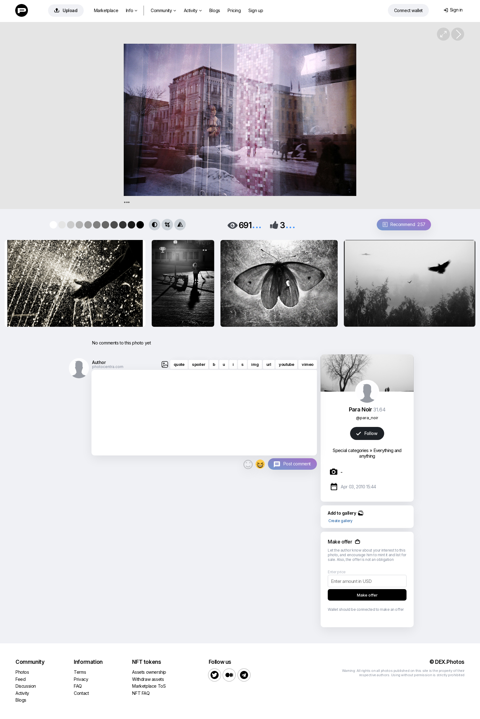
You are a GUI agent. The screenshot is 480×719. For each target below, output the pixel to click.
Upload (66, 10)
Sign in (453, 9)
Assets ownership (149, 672)
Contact (81, 693)
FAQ (78, 686)
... (257, 225)
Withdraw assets (148, 679)
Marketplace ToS (149, 686)
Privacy (81, 679)
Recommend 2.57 (404, 224)
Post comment (297, 463)
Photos (22, 672)
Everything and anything (380, 453)
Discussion (26, 686)
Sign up (255, 10)
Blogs (214, 10)
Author (99, 362)
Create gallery (340, 520)
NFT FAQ (140, 693)
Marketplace (106, 10)
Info (131, 10)
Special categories (350, 450)
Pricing (234, 10)
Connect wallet (408, 10)
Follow (366, 433)
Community (163, 10)
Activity (193, 10)
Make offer (367, 595)
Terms (80, 672)
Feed (20, 679)
